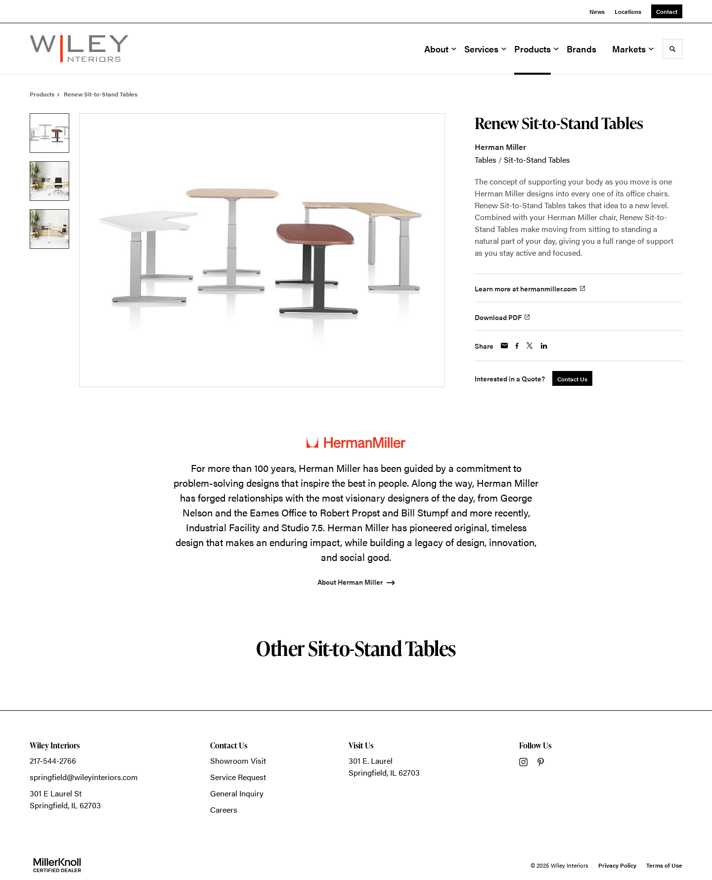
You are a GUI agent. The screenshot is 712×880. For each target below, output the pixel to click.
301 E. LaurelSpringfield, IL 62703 (384, 766)
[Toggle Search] (672, 49)
